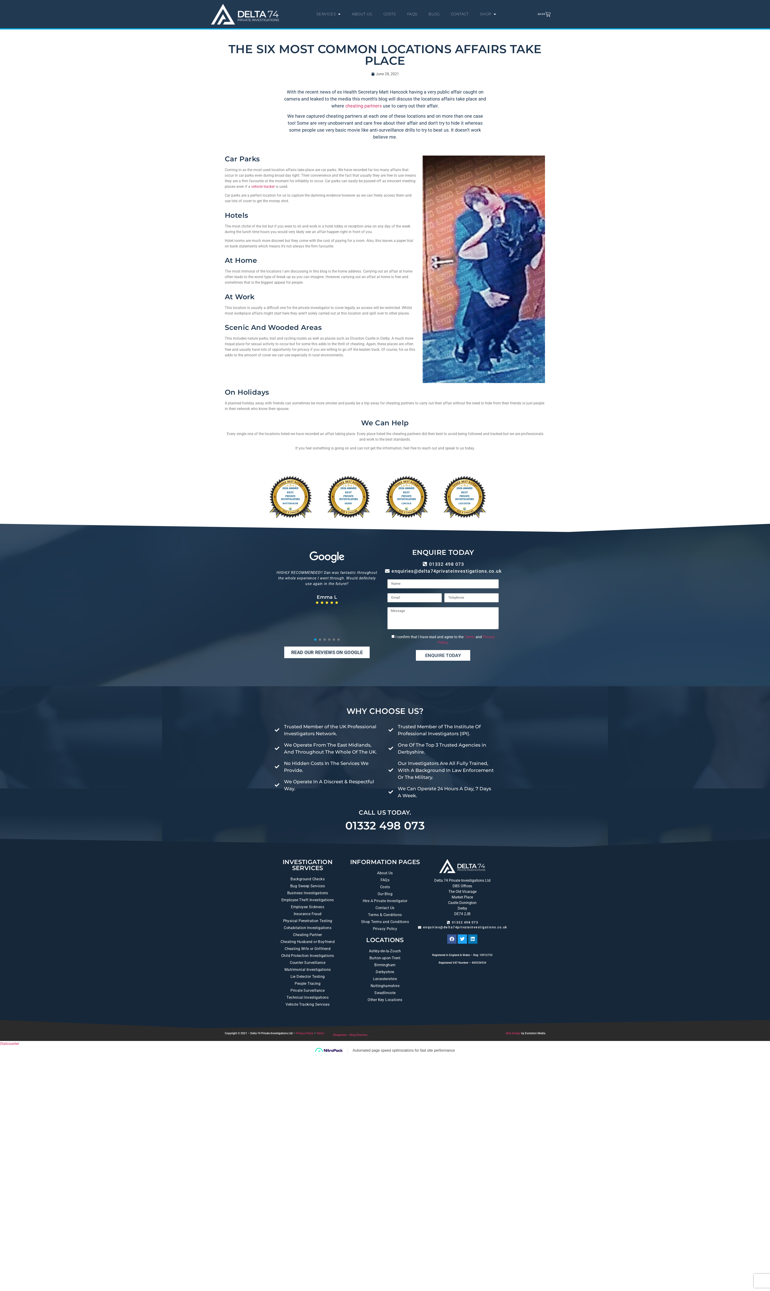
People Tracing (307, 983)
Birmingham (384, 965)
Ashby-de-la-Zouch (385, 951)
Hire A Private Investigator (385, 901)
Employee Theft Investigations (307, 900)
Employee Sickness (307, 907)
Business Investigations (307, 893)
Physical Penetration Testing (307, 921)
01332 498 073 (385, 825)
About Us (385, 873)
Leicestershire (385, 979)
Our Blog (385, 894)
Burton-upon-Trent (385, 958)
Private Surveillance (307, 990)
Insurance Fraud (308, 914)
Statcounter (9, 1043)
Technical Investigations (308, 997)
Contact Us (384, 908)
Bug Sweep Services (307, 886)
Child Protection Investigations (307, 955)
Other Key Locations (385, 1000)
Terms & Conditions (385, 915)
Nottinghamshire (385, 986)
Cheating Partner (307, 935)
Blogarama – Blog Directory (350, 1035)
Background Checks (307, 879)
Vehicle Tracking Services (308, 1004)
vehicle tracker (263, 186)
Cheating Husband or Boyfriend (308, 942)
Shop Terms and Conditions (385, 922)
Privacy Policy (385, 929)
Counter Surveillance (307, 962)
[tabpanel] (327, 598)
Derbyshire (385, 972)
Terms (469, 637)
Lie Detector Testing (307, 976)
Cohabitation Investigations (307, 928)
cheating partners (363, 106)
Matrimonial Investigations (307, 969)
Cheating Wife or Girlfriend (307, 948)
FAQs (385, 880)
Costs (385, 887)
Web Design (513, 1033)
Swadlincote (384, 993)
